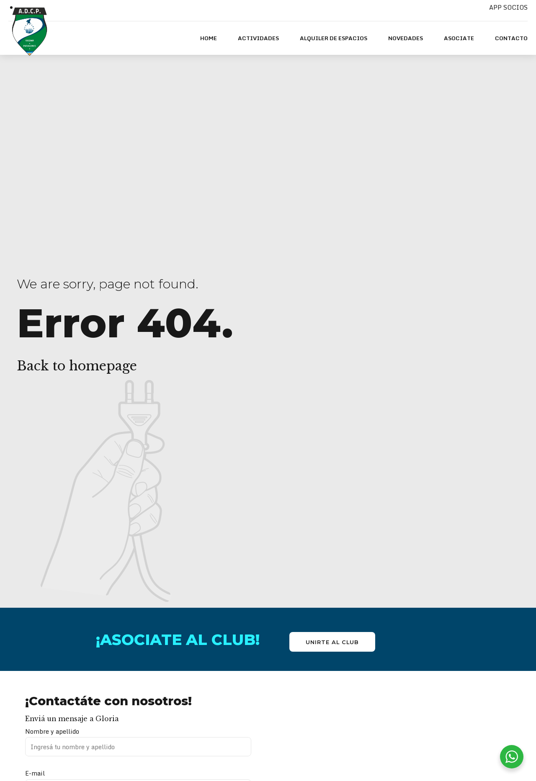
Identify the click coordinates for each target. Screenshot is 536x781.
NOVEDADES (405, 38)
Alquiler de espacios (333, 38)
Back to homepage (77, 366)
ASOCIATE (459, 38)
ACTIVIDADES (258, 38)
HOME (208, 38)
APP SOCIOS (508, 7)
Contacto (511, 38)
